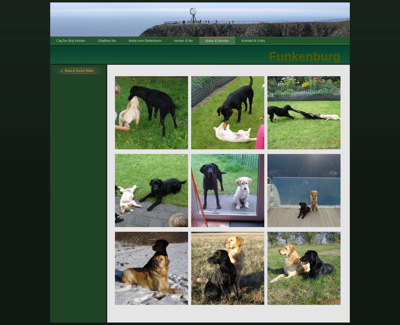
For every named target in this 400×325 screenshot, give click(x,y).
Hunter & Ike (183, 40)
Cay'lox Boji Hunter (70, 40)
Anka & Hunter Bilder (79, 70)
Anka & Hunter (217, 40)
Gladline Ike (107, 40)
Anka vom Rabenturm (145, 40)
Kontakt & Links (253, 40)
